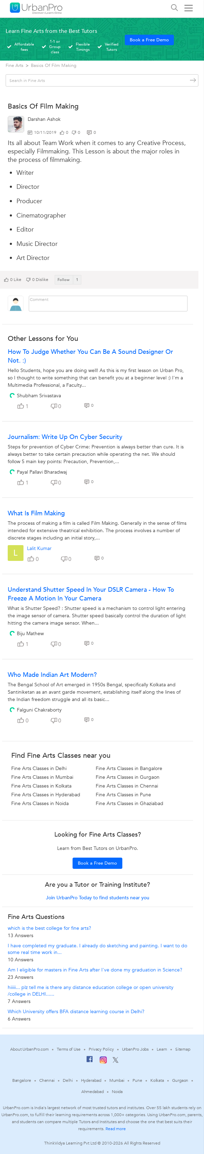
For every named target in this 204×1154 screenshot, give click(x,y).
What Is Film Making (36, 513)
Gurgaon (180, 1080)
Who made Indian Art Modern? (52, 675)
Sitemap (182, 1049)
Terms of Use (69, 1049)
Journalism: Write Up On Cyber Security (65, 437)
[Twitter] (115, 1061)
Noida (117, 1091)
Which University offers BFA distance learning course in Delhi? (76, 1011)
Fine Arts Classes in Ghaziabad (129, 803)
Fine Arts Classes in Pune (123, 794)
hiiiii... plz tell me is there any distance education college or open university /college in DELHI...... (91, 990)
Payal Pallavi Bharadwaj (42, 472)
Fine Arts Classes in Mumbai (42, 777)
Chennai (47, 1080)
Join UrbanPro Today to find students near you (97, 897)
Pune (137, 1080)
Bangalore (21, 1080)
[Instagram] (103, 1062)
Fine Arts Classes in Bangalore (129, 768)
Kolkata (157, 1080)
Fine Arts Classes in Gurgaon (127, 777)
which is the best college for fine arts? (49, 928)
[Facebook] (90, 1062)
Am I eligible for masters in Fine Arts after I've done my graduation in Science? (95, 970)
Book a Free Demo (149, 40)
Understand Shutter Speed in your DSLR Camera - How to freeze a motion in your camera (91, 594)
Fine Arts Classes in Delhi (39, 768)
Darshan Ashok (44, 119)
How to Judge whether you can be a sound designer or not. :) (90, 356)
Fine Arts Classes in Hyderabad (45, 794)
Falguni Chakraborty (39, 710)
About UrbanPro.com (29, 1049)
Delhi (68, 1080)
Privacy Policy (101, 1049)
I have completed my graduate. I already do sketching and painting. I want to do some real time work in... (97, 949)
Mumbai (116, 1080)
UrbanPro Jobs (135, 1049)
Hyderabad (91, 1080)
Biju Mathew (30, 633)
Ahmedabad (92, 1091)
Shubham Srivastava (39, 395)
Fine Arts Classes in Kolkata (41, 786)
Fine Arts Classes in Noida (40, 803)
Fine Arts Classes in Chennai (127, 786)
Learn (162, 1049)
